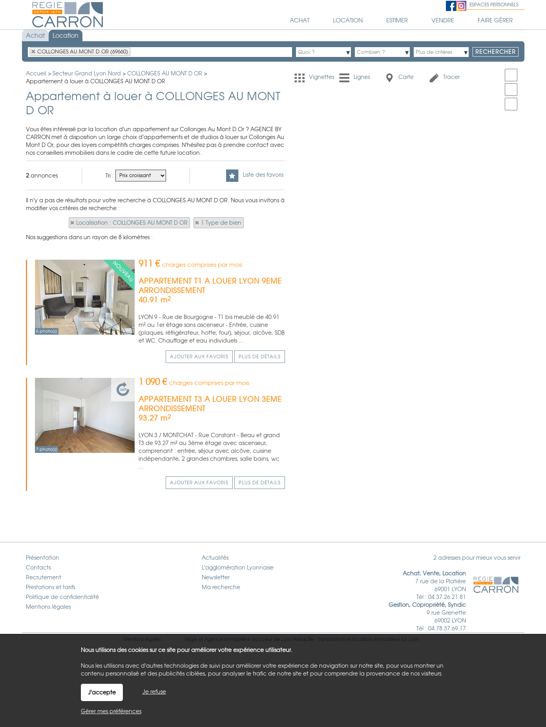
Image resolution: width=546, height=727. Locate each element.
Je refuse (154, 692)
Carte (399, 77)
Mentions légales (142, 623)
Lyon (414, 623)
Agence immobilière (227, 623)
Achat (35, 35)
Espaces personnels (494, 4)
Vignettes (314, 77)
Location (66, 35)
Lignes (354, 77)
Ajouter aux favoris (199, 411)
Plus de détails (260, 411)
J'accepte (102, 692)
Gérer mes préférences (111, 711)
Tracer (444, 77)
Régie (190, 623)
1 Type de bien (221, 223)
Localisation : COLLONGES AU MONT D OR (132, 223)
